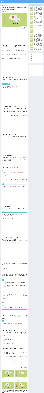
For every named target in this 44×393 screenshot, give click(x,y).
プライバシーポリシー (24, 390)
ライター (31, 58)
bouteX (3, 1)
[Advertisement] (14, 36)
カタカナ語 (31, 54)
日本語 (31, 60)
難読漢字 (31, 62)
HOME (22, 388)
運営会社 (18, 390)
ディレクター (32, 56)
